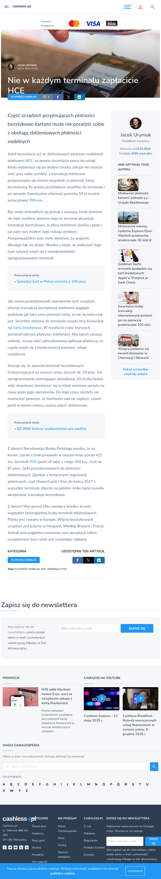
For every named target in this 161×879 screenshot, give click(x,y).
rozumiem (135, 871)
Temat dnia (39, 826)
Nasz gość (38, 840)
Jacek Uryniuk (27, 65)
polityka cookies (62, 873)
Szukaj (62, 845)
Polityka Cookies (94, 847)
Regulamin (90, 840)
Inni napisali (39, 862)
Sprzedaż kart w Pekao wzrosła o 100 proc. (50, 281)
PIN (33, 200)
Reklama (89, 833)
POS (33, 461)
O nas (87, 826)
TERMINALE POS (57, 569)
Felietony (38, 833)
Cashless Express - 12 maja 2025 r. (101, 718)
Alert (61, 838)
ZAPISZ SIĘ (137, 628)
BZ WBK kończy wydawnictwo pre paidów (50, 428)
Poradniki (38, 855)
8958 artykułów (141, 153)
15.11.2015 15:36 (27, 68)
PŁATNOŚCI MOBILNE (23, 96)
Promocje (11, 678)
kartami (43, 124)
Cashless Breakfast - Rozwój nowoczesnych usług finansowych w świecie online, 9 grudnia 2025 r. (139, 725)
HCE (29, 160)
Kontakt (89, 855)
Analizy (36, 847)
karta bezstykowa (27, 327)
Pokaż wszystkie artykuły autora (135, 371)
